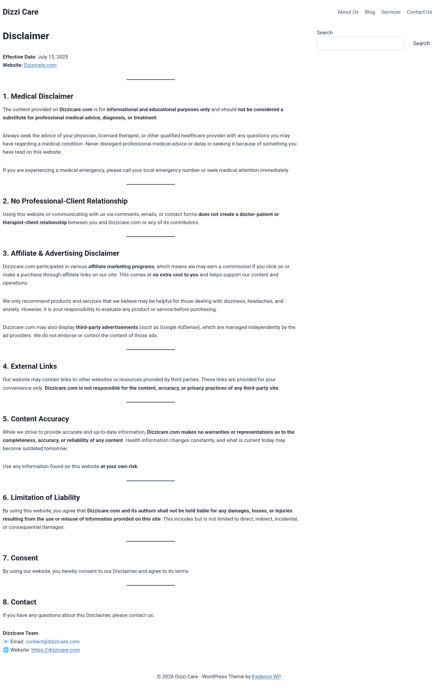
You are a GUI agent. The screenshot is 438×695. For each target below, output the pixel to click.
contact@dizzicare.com (53, 642)
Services (391, 12)
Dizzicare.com (40, 65)
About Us (348, 12)
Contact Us (419, 12)
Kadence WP (266, 676)
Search (325, 32)
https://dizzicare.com (55, 650)
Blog (370, 12)
